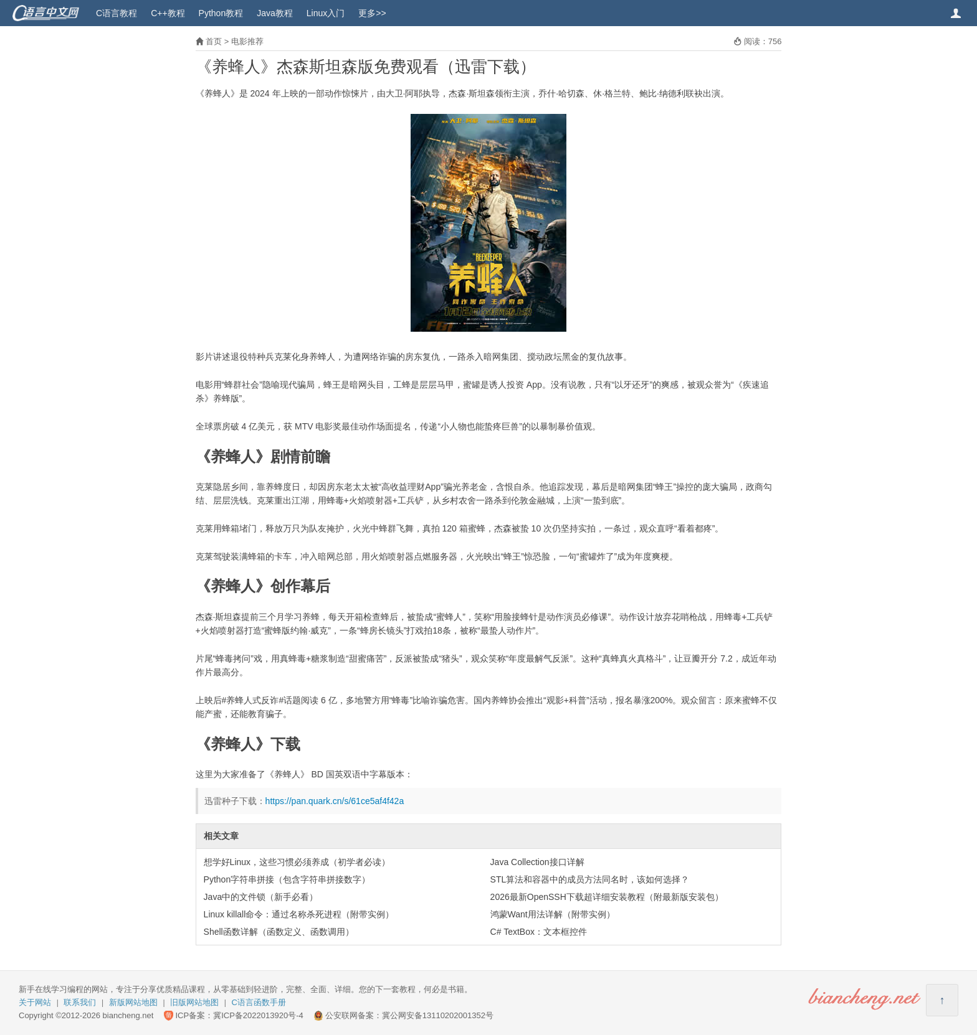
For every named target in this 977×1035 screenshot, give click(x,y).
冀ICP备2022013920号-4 (258, 1015)
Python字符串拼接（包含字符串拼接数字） (287, 879)
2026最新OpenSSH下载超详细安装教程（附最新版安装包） (606, 897)
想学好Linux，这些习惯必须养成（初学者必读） (297, 862)
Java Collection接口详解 (537, 862)
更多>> (372, 13)
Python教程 (221, 13)
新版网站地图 (133, 1002)
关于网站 (35, 1002)
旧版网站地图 (194, 1002)
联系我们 (80, 1002)
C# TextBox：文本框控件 (538, 932)
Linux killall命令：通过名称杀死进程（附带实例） (299, 914)
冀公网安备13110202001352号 (437, 1015)
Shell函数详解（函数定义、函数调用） (279, 932)
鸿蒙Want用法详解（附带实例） (552, 914)
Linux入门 (326, 13)
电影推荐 (247, 41)
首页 (214, 41)
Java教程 (275, 13)
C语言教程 (116, 13)
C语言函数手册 (259, 1002)
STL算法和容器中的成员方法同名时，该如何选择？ (590, 879)
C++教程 (167, 13)
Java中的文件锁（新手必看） (261, 897)
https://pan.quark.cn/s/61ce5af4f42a (334, 801)
